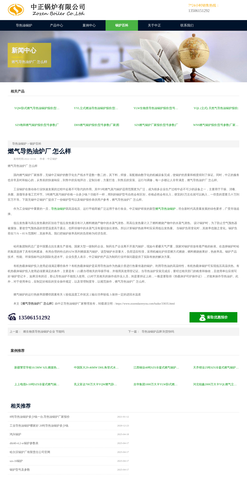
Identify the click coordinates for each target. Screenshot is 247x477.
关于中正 (154, 25)
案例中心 (89, 25)
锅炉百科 (121, 25)
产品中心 (56, 25)
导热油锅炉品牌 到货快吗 (158, 331)
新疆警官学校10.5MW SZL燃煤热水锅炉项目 (37, 367)
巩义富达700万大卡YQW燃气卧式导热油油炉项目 (97, 384)
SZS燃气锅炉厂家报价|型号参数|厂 (156, 124)
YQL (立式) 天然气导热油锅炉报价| (216, 108)
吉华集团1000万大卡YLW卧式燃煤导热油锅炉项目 (157, 384)
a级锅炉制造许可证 (22, 452)
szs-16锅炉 (136, 434)
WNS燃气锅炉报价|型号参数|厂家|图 (216, 124)
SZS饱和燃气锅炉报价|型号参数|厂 (37, 124)
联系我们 (187, 25)
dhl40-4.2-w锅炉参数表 (143, 425)
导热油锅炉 (24, 25)
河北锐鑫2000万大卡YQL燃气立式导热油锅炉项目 (216, 384)
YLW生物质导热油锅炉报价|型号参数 (157, 108)
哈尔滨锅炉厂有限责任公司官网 (30, 434)
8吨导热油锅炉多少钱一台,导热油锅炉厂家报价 (40, 416)
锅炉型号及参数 (20, 443)
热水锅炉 (135, 452)
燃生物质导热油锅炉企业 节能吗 (43, 331)
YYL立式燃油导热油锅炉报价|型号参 (97, 108)
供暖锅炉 (135, 443)
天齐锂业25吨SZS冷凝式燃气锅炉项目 (216, 367)
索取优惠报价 (213, 317)
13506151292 (34, 317)
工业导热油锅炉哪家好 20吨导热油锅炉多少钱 (158, 416)
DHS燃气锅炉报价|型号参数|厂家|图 (96, 124)
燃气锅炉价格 (52, 472)
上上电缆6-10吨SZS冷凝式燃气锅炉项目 (37, 384)
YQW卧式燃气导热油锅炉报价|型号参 (37, 108)
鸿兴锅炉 (16, 425)
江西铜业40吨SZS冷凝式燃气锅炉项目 (157, 367)
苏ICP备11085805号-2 (189, 472)
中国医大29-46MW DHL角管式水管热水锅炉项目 (97, 367)
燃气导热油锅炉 (165, 208)
